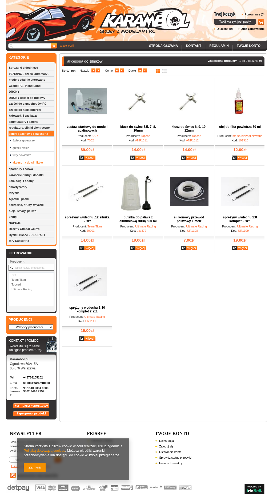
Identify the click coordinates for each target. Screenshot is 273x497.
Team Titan (18, 279)
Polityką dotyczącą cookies (44, 451)
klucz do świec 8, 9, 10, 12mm (189, 128)
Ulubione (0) (225, 28)
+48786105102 (33, 377)
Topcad (16, 284)
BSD (14, 274)
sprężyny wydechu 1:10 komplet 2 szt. (87, 309)
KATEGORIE (19, 57)
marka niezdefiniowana (247, 135)
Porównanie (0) (254, 14)
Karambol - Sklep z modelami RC (100, 16)
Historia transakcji (170, 463)
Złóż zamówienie (252, 28)
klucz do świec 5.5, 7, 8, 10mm (138, 128)
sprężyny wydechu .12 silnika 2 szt (87, 219)
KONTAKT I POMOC (25, 341)
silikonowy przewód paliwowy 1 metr (189, 219)
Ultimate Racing (21, 289)
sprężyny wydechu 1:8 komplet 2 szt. (240, 219)
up (98, 70)
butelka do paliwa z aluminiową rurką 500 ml (137, 219)
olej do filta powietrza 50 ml (240, 127)
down (93, 70)
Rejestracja (166, 440)
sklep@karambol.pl (36, 382)
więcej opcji (67, 45)
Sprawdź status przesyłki (175, 457)
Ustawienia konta (170, 452)
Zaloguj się (166, 446)
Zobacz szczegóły (87, 158)
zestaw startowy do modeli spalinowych (87, 128)
